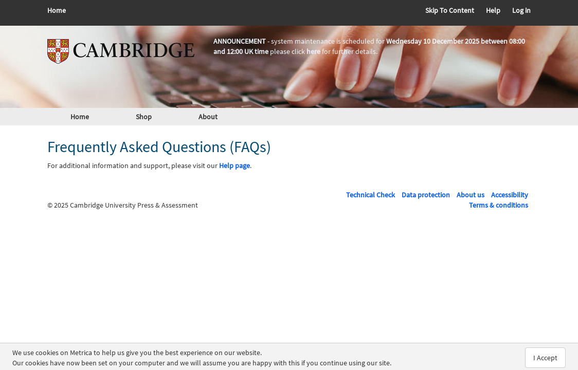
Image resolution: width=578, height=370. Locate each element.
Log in (521, 10)
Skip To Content (449, 10)
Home (56, 10)
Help (493, 10)
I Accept (545, 357)
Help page (234, 165)
